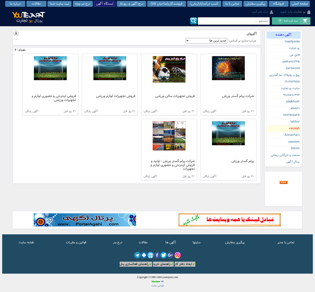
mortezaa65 (291, 115)
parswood (293, 68)
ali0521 (295, 108)
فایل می (295, 55)
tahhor (295, 121)
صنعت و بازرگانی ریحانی (285, 155)
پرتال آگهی (293, 161)
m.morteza (292, 81)
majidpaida (292, 41)
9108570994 (291, 95)
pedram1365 (291, 61)
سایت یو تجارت (290, 88)
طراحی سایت (157, 286)
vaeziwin (294, 142)
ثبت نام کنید (260, 11)
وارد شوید (286, 11)
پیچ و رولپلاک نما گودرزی (284, 75)
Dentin (295, 148)
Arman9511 (292, 135)
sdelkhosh (293, 101)
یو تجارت (294, 48)
